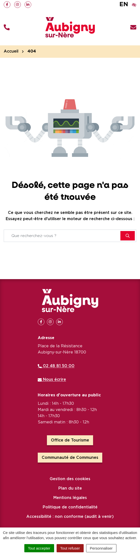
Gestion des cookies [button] (70, 479)
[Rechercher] (127, 235)
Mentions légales (70, 498)
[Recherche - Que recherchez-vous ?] (62, 236)
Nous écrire (52, 379)
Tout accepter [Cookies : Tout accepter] (39, 548)
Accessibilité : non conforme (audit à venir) (70, 517)
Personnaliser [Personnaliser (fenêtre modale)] (101, 548)
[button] (7, 27)
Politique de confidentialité (70, 507)
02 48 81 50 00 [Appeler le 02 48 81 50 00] (56, 366)
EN (123, 4)
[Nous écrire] (133, 27)
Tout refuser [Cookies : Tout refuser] (70, 548)
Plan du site (70, 488)
